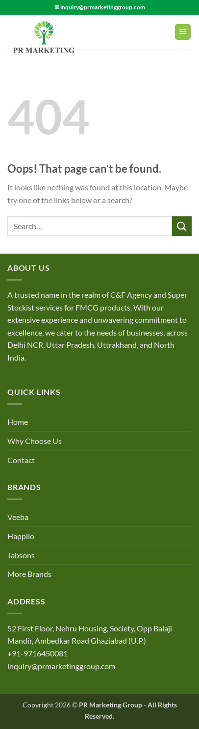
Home (17, 421)
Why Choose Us (34, 440)
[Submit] (182, 225)
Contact (21, 460)
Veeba (17, 516)
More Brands (29, 573)
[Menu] (183, 32)
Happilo (20, 536)
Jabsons (21, 555)
